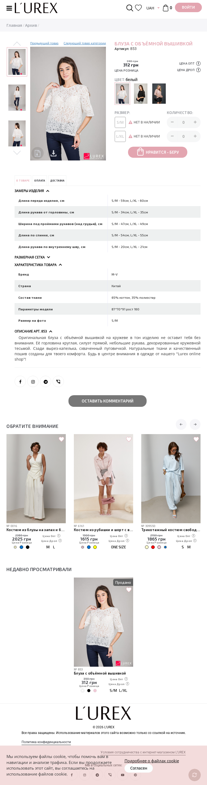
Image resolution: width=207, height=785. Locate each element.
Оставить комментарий (107, 400)
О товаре (22, 180)
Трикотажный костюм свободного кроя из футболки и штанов (171, 530)
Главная (14, 25)
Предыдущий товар (44, 43)
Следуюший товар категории (85, 43)
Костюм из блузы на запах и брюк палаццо (36, 530)
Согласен (138, 768)
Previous (16, 44)
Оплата (39, 180)
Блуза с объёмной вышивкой (100, 673)
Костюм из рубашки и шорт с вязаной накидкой (103, 530)
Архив (31, 25)
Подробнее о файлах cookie (152, 760)
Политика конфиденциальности (46, 742)
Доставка (57, 180)
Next (16, 152)
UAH (150, 8)
